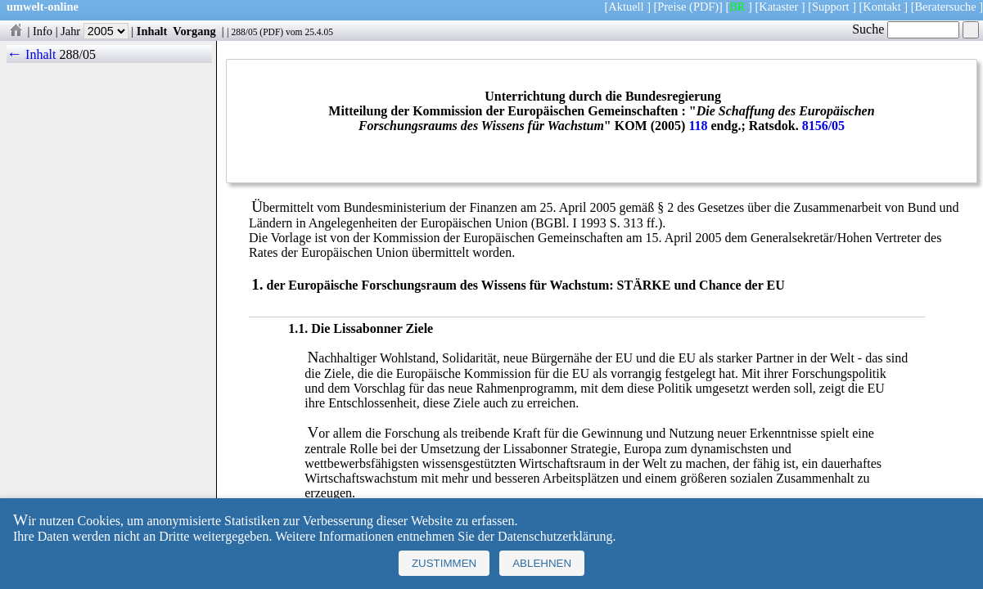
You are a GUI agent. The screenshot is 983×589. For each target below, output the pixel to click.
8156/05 (823, 126)
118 (697, 126)
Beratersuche (945, 6)
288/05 (244, 32)
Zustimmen (444, 563)
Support (831, 6)
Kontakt (881, 6)
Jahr (95, 31)
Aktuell (625, 6)
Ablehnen (541, 563)
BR (737, 6)
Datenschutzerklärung (555, 536)
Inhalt (152, 31)
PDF (271, 32)
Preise (671, 6)
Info (42, 31)
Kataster (778, 6)
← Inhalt (31, 54)
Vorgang (194, 31)
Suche (905, 29)
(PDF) (704, 6)
